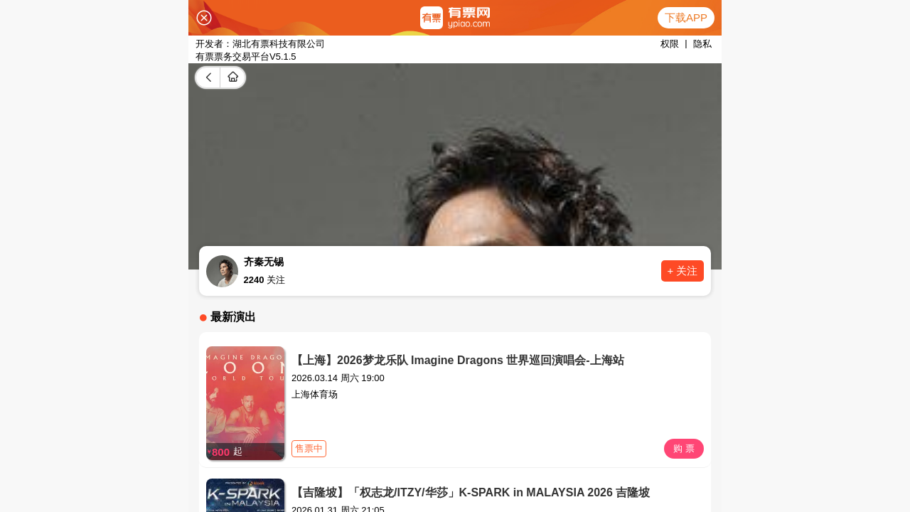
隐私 (702, 43)
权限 (669, 43)
